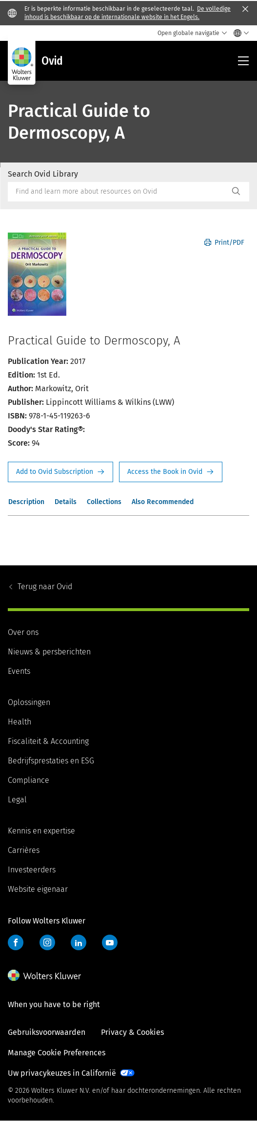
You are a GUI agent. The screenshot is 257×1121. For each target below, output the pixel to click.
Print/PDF (224, 242)
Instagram (47, 942)
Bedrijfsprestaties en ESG (51, 760)
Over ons (23, 632)
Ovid (45, 586)
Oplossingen (29, 702)
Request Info (60, 472)
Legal (17, 799)
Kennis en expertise (41, 830)
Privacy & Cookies (132, 1032)
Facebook (15, 942)
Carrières (24, 850)
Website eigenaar (38, 889)
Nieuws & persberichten (49, 651)
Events (19, 671)
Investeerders (32, 869)
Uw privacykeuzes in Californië (62, 1073)
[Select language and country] (238, 33)
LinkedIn (78, 942)
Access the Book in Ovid (170, 472)
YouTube (110, 942)
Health (19, 721)
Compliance (28, 780)
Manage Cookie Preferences (56, 1052)
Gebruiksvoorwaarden (46, 1032)
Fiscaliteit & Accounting (48, 741)
